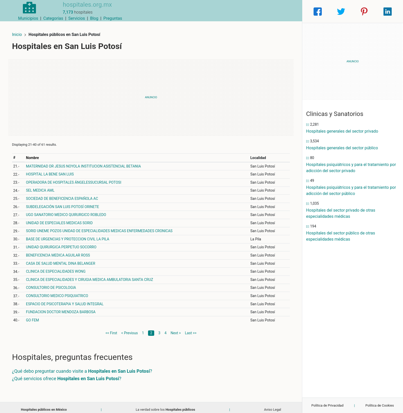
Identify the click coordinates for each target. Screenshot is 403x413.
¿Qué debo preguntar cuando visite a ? (86, 366)
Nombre (36, 153)
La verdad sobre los (165, 405)
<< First (111, 329)
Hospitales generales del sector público (342, 147)
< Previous (129, 329)
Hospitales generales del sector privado (342, 131)
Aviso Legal (272, 405)
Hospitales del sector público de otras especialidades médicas (340, 236)
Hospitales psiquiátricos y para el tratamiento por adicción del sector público (351, 190)
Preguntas (288, 11)
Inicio (21, 30)
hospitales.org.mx (78, 8)
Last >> (191, 329)
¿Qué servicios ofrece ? (70, 374)
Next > (176, 329)
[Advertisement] (151, 93)
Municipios (204, 11)
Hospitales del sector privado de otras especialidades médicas (340, 213)
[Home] (25, 11)
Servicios (252, 11)
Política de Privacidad (328, 405)
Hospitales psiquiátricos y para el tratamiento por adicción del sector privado (351, 167)
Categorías (229, 11)
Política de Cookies (379, 405)
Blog (270, 11)
